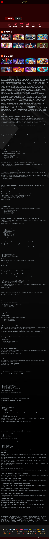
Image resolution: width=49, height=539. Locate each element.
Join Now (9, 18)
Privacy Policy (22, 526)
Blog (45, 526)
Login (18, 18)
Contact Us (41, 526)
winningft (2, 114)
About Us (27, 526)
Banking (36, 526)
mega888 (6, 114)
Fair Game (32, 526)
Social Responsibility (7, 526)
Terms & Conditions (15, 526)
